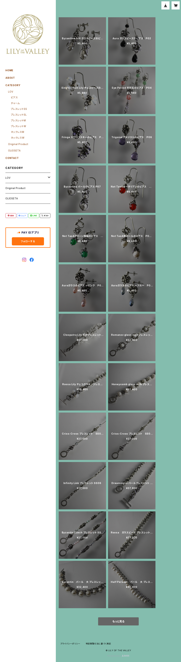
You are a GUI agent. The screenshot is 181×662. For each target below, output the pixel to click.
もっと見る (118, 621)
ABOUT (10, 77)
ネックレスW (18, 137)
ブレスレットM (18, 120)
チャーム (15, 103)
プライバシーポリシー (70, 643)
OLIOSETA (14, 150)
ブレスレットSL (19, 114)
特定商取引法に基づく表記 (98, 643)
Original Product (18, 144)
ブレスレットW (18, 126)
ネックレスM (17, 131)
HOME (9, 70)
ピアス (14, 97)
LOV (10, 91)
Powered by (118, 656)
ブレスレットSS (19, 108)
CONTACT (12, 158)
